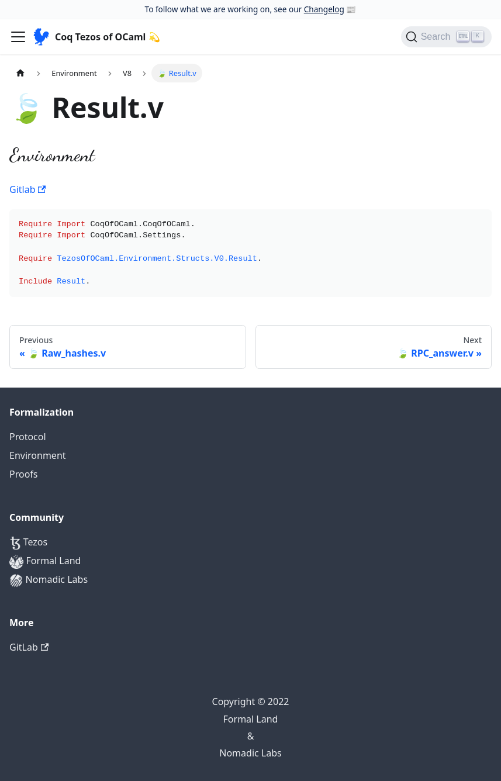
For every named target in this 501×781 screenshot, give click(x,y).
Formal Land (45, 561)
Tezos (28, 542)
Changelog (324, 9)
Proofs (23, 474)
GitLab (29, 647)
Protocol (27, 436)
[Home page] (20, 73)
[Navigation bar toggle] (18, 37)
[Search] (446, 36)
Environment (37, 455)
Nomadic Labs (48, 580)
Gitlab (27, 189)
